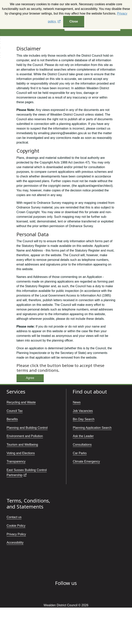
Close (73, 21)
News (76, 402)
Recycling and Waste (21, 402)
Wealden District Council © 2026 (66, 605)
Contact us (14, 517)
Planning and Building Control (27, 427)
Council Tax (15, 410)
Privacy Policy (16, 534)
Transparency (16, 461)
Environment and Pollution (25, 436)
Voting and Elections (21, 453)
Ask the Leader (83, 436)
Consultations (82, 444)
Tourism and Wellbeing (22, 444)
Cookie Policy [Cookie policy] (16, 525)
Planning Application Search (92, 427)
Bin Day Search (83, 419)
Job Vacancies (83, 410)
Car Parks (80, 453)
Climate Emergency (86, 461)
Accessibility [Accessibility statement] (15, 542)
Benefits (12, 419)
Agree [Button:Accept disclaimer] (30, 378)
